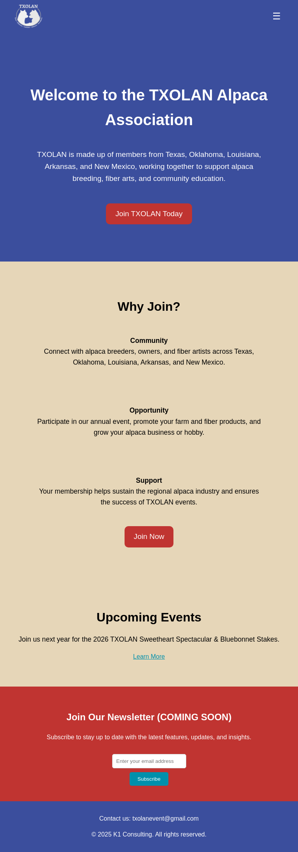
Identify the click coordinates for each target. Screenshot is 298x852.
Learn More (149, 656)
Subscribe (148, 779)
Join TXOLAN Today (148, 214)
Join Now (149, 536)
